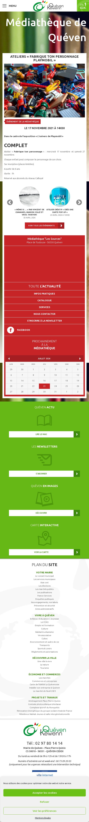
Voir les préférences (44, 810)
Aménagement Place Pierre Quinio (44, 701)
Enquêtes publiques (44, 599)
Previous (10, 202)
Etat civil (44, 582)
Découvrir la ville (44, 658)
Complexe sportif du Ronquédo (44, 707)
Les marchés (44, 678)
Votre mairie (44, 572)
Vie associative (44, 635)
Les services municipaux (44, 579)
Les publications (44, 592)
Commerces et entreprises (44, 681)
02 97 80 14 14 (48, 743)
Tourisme (44, 668)
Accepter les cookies (44, 792)
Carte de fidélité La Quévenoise (44, 684)
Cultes (44, 638)
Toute (44, 286)
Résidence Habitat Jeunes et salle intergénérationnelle (44, 714)
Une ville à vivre (44, 661)
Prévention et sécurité (44, 606)
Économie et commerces (44, 674)
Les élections (45, 586)
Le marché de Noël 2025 (44, 691)
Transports (45, 645)
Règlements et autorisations (44, 652)
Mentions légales (43, 818)
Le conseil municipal (44, 576)
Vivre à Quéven (44, 615)
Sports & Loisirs (45, 648)
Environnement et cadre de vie (44, 642)
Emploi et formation (44, 625)
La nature (44, 665)
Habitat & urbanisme (44, 632)
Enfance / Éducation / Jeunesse (44, 619)
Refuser (44, 801)
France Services (44, 596)
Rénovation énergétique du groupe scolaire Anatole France (44, 711)
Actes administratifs (44, 609)
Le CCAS (44, 622)
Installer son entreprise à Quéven (44, 688)
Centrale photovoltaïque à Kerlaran (44, 704)
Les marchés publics (44, 589)
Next (79, 202)
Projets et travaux (45, 697)
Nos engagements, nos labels (44, 602)
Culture (44, 629)
